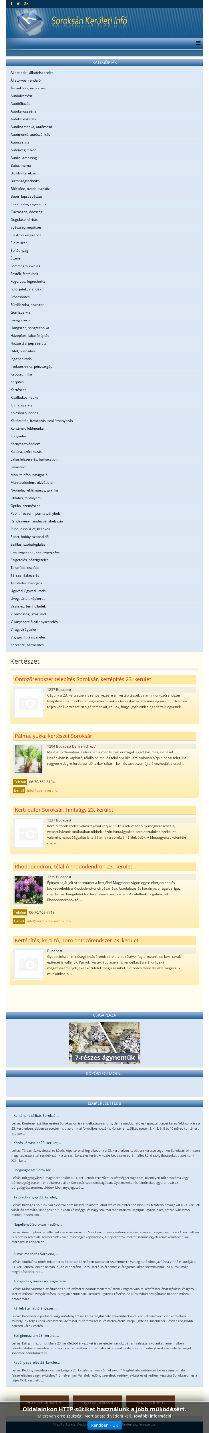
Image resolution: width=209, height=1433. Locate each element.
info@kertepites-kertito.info (49, 921)
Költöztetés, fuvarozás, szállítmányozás (42, 420)
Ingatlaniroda (21, 358)
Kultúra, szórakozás (26, 451)
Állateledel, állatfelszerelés (32, 72)
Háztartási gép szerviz (28, 343)
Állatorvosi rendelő (26, 80)
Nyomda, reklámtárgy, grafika (34, 490)
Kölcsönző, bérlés (24, 412)
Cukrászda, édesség (27, 211)
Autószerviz (20, 142)
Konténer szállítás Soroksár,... (36, 1115)
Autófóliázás (20, 103)
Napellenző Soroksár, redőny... (37, 1224)
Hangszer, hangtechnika (30, 327)
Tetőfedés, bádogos (26, 583)
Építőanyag (19, 250)
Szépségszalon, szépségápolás (35, 552)
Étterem (17, 258)
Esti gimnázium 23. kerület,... (36, 1335)
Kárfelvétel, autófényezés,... (35, 1308)
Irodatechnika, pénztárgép (31, 366)
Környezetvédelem (25, 443)
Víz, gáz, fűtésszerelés (28, 637)
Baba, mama (21, 165)
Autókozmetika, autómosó (31, 126)
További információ (152, 1417)
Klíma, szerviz (21, 405)
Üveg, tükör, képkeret (28, 598)
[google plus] (26, 3)
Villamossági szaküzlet (28, 614)
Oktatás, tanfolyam (26, 498)
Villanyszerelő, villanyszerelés (34, 621)
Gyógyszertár (21, 320)
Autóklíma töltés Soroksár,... (35, 1253)
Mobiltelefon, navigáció (29, 474)
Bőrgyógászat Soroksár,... (33, 1169)
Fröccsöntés (20, 296)
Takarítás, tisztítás (25, 567)
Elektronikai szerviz (26, 235)
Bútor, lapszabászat (26, 196)
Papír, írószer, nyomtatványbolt (35, 513)
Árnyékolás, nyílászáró (28, 88)
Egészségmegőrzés (26, 227)
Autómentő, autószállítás (30, 134)
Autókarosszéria (24, 111)
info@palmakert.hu (42, 790)
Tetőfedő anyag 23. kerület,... (36, 1197)
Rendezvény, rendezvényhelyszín (37, 521)
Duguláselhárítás (24, 219)
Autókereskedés (23, 119)
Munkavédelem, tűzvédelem (33, 482)
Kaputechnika (21, 374)
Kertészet (18, 389)
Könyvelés (19, 436)
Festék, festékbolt (24, 273)
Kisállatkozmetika (24, 397)
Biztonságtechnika (25, 180)
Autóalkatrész (22, 95)
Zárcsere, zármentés (27, 644)
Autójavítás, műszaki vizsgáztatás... (41, 1281)
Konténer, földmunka (27, 428)
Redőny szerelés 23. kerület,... (37, 1362)
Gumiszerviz (20, 312)
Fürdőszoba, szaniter (27, 304)
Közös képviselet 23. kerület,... (37, 1142)
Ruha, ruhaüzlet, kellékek (30, 528)
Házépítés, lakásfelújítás (30, 335)
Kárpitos (17, 382)
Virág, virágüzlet (23, 629)
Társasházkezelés (25, 575)
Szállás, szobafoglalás (28, 544)
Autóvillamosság (24, 157)
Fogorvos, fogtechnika (28, 281)
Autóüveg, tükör (23, 150)
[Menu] (196, 43)
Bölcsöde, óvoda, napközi (31, 188)
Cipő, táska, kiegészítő (28, 204)
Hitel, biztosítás (23, 351)
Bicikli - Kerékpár (24, 173)
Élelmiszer (19, 242)
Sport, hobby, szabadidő (30, 536)
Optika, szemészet (25, 505)
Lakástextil (19, 467)
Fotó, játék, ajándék (26, 289)
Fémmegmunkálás (25, 266)
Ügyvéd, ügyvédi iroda (28, 590)
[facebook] (12, 3)
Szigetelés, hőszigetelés (30, 559)
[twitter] (18, 3)
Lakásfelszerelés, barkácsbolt (34, 459)
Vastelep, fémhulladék (28, 606)
